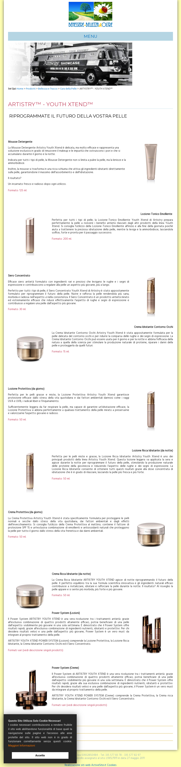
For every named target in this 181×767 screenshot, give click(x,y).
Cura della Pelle (68, 83)
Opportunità (65, 33)
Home (12, 33)
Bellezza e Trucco (48, 83)
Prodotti (81, 33)
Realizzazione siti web (78, 760)
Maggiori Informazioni (21, 745)
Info (52, 33)
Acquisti (93, 33)
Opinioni (122, 33)
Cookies (112, 760)
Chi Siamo (25, 33)
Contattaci (107, 33)
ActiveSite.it (98, 760)
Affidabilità (41, 33)
